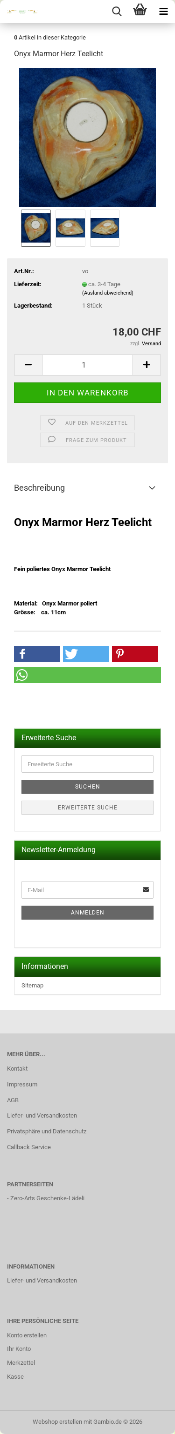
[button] (28, 365)
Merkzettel (21, 1362)
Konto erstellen (27, 1335)
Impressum (22, 1084)
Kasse (15, 1376)
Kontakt (17, 1068)
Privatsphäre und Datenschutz (46, 1131)
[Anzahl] (87, 365)
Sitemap (32, 985)
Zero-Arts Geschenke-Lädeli (47, 1198)
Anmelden (88, 912)
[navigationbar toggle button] (163, 11)
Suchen (87, 786)
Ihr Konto (19, 1348)
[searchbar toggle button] (116, 11)
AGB (13, 1100)
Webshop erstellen (57, 1421)
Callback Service (29, 1147)
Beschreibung (39, 488)
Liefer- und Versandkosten (42, 1115)
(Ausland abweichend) (107, 293)
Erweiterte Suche (88, 807)
